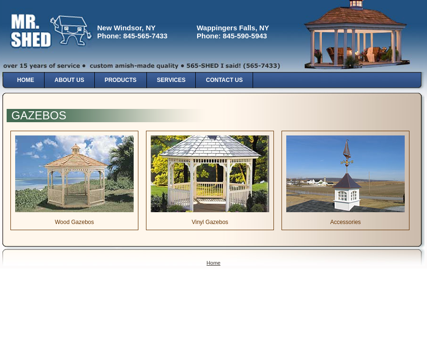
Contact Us (224, 80)
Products (120, 80)
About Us (69, 80)
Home (25, 80)
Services (171, 80)
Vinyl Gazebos (209, 222)
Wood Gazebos (74, 222)
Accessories (345, 222)
